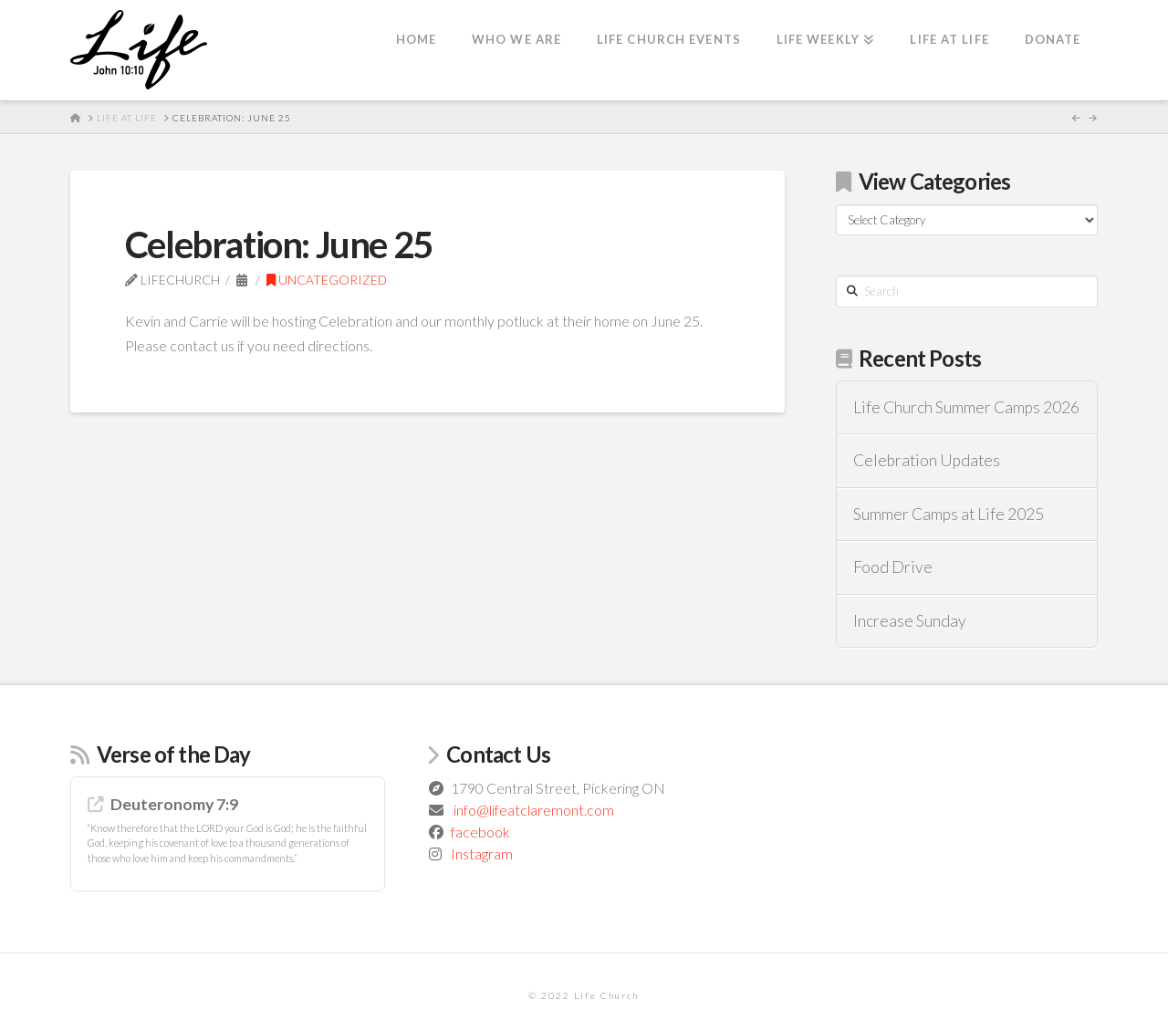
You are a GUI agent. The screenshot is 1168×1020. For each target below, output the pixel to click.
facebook (480, 831)
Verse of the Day (174, 754)
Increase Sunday (909, 620)
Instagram (482, 853)
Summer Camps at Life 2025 (948, 514)
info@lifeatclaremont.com (534, 809)
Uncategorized (326, 279)
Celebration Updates (926, 460)
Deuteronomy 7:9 (174, 804)
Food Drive (893, 567)
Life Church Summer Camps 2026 (966, 407)
